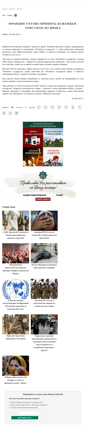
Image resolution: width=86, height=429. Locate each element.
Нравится (10, 15)
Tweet (3, 15)
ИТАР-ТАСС (15, 55)
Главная (4, 9)
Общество (12, 9)
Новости (19, 9)
